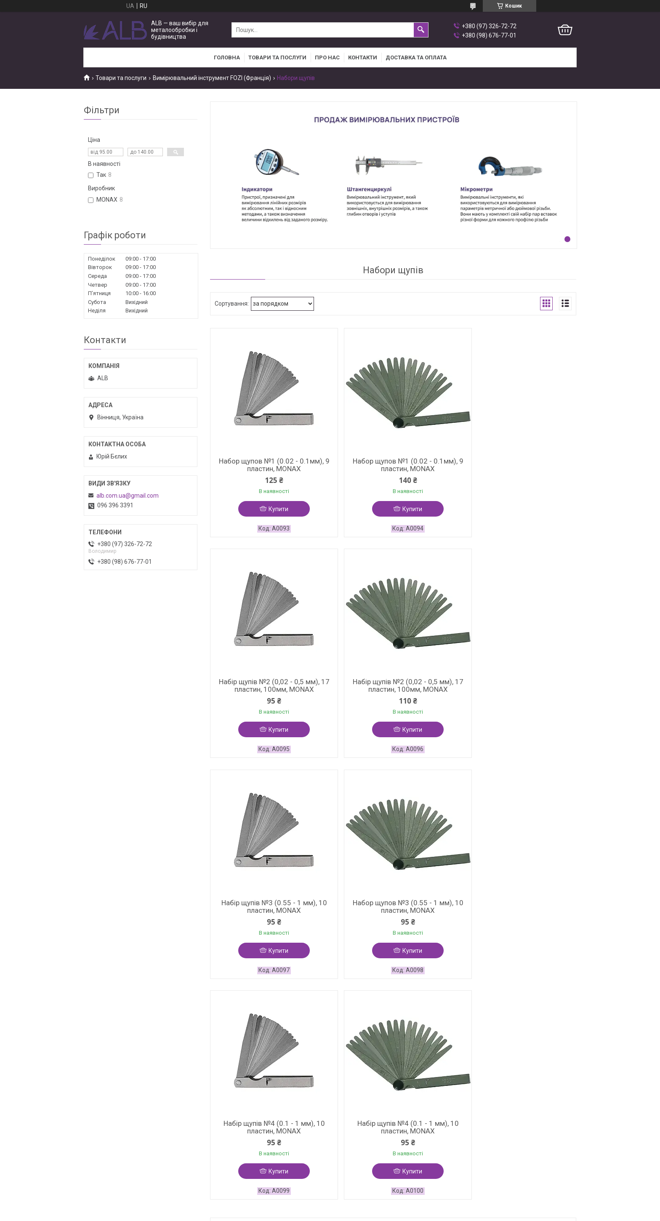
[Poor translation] (30, 1099)
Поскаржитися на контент (302, 1051)
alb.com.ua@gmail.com (127, 495)
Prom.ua (370, 1044)
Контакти (362, 57)
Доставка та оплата (416, 57)
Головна (227, 57)
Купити (273, 509)
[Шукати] (421, 30)
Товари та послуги (277, 57)
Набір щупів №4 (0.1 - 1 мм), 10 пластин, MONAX (269, 908)
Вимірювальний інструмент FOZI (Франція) (212, 78)
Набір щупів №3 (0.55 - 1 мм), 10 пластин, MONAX (393, 686)
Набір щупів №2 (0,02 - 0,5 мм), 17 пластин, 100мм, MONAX (517, 464)
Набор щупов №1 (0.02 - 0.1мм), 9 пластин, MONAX (269, 464)
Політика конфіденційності (369, 1051)
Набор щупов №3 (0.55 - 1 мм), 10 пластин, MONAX (517, 686)
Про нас (327, 57)
